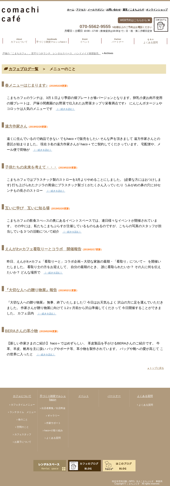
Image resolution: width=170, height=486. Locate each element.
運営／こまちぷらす (133, 9)
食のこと (23, 419)
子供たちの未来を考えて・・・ (31, 167)
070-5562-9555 (95, 26)
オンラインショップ (157, 9)
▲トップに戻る (155, 368)
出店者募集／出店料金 (53, 408)
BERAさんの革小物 (21, 331)
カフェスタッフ (22, 434)
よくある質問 (53, 438)
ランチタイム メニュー (23, 412)
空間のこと (23, 427)
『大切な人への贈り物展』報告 (31, 290)
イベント (83, 396)
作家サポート (53, 423)
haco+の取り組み (53, 430)
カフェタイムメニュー (23, 404)
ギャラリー (54, 415)
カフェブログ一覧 (23, 69)
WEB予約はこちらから (135, 20)
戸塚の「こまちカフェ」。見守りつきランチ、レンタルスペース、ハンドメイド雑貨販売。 (51, 53)
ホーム (70, 9)
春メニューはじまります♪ (26, 85)
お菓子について (22, 441)
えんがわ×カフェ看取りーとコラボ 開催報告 (43, 249)
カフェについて (22, 396)
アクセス (81, 9)
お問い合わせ (113, 9)
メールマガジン (96, 9)
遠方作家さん (16, 126)
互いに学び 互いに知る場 (27, 208)
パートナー (114, 396)
